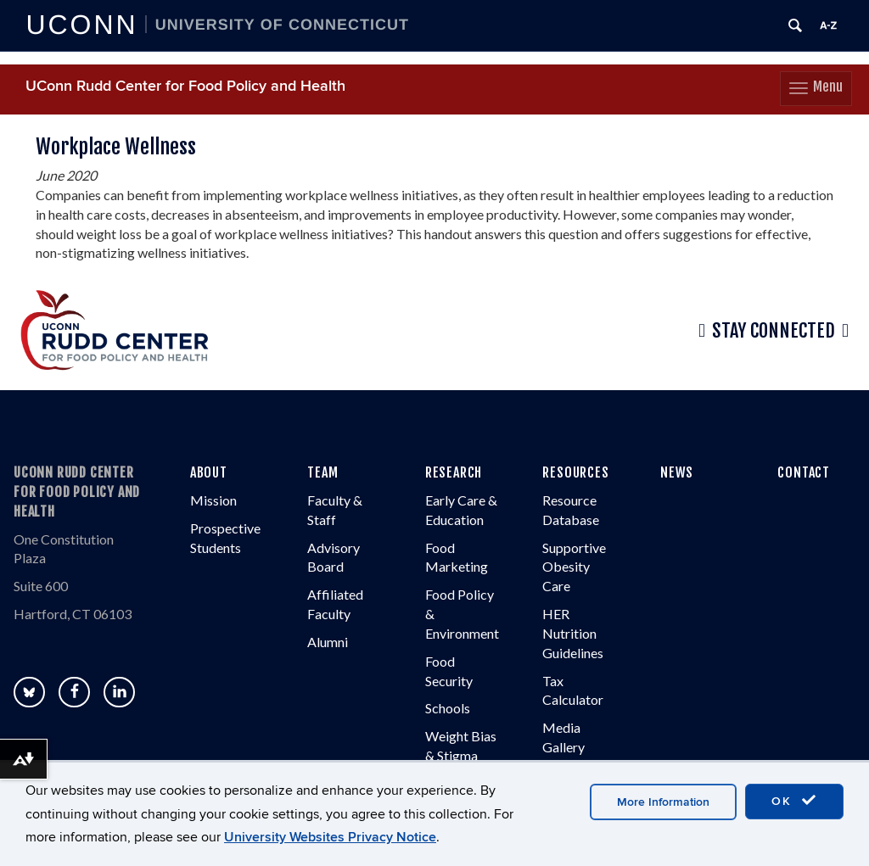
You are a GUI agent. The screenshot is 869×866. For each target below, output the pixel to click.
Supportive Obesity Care (574, 567)
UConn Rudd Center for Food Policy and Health (185, 86)
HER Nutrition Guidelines (572, 633)
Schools (447, 708)
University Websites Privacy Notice (330, 837)
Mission (213, 500)
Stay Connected (773, 330)
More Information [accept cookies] (663, 802)
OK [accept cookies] (794, 800)
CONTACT (803, 472)
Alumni (327, 642)
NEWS (676, 472)
